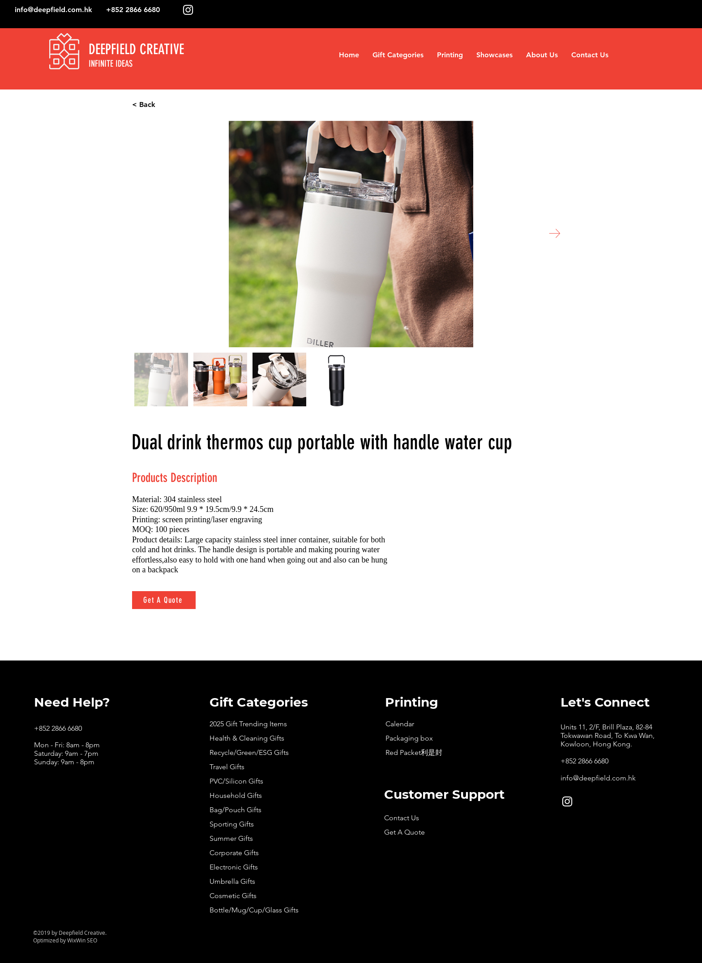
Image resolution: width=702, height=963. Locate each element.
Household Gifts (236, 795)
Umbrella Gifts (232, 881)
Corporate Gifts (234, 852)
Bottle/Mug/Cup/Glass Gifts (254, 910)
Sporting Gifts (232, 824)
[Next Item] (554, 233)
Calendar (399, 724)
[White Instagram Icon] (188, 10)
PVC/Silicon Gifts (236, 781)
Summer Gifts (231, 838)
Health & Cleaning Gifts (247, 738)
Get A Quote (404, 832)
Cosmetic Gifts (233, 895)
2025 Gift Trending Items (248, 724)
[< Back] (177, 105)
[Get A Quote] (164, 600)
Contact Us (401, 818)
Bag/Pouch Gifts (235, 809)
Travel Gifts (227, 767)
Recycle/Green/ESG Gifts (249, 752)
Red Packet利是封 (413, 752)
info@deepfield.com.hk (53, 9)
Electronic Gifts (234, 867)
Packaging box (409, 738)
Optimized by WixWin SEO (65, 940)
